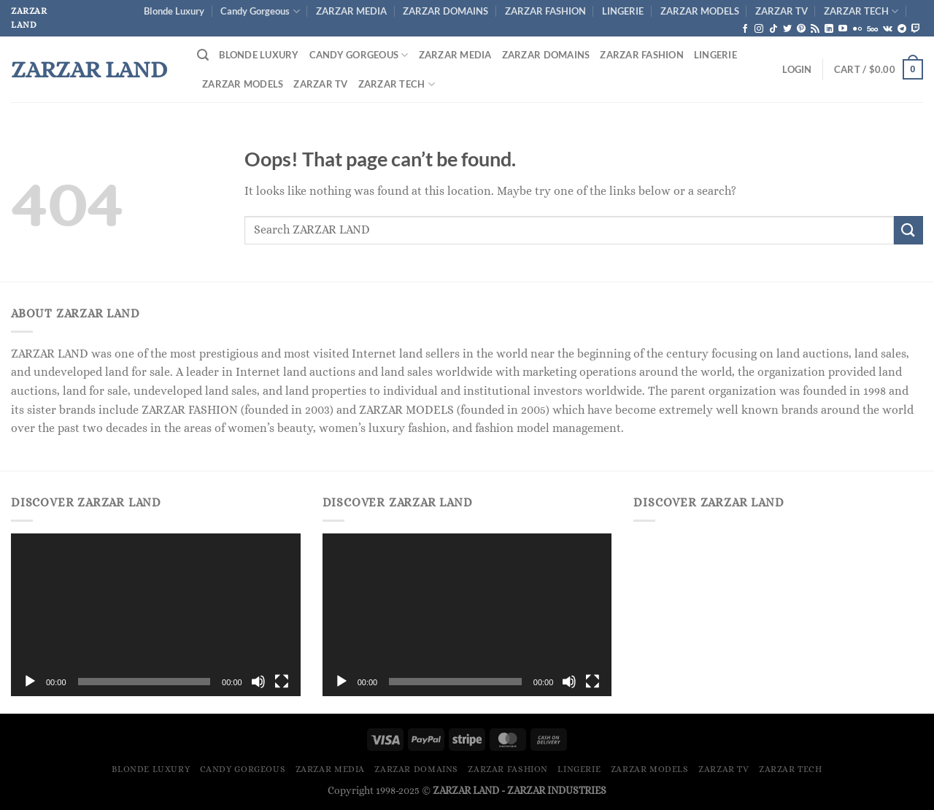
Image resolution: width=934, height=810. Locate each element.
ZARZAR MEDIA (351, 11)
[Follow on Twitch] (915, 29)
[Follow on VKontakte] (887, 29)
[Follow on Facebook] (745, 29)
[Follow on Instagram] (758, 29)
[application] (156, 614)
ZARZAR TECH (861, 11)
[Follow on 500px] (872, 29)
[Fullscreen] (281, 681)
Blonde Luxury (174, 11)
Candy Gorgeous (259, 11)
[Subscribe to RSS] (815, 29)
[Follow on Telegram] (902, 29)
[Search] (203, 55)
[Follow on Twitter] (787, 29)
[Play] (30, 681)
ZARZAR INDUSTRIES (556, 790)
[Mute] (258, 681)
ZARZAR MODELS (699, 11)
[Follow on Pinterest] (801, 29)
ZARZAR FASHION (545, 11)
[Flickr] (857, 29)
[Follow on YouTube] (842, 29)
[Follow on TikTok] (773, 29)
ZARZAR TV (781, 11)
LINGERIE (623, 11)
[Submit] (908, 230)
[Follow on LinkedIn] (829, 29)
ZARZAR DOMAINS (445, 11)
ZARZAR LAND (89, 69)
